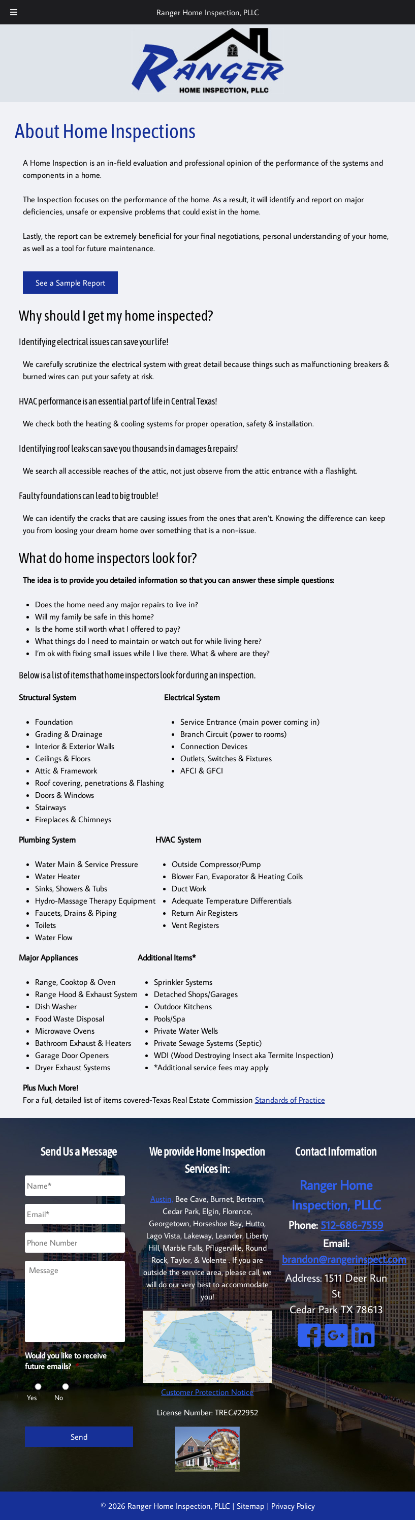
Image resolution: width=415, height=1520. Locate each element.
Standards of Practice (290, 1100)
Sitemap (251, 1506)
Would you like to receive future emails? (66, 1360)
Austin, (161, 1199)
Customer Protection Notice (207, 1392)
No (58, 1397)
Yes (32, 1397)
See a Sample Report (70, 282)
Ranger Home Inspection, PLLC (207, 12)
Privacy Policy (293, 1506)
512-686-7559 (352, 1225)
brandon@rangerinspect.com (344, 1259)
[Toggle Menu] (13, 12)
